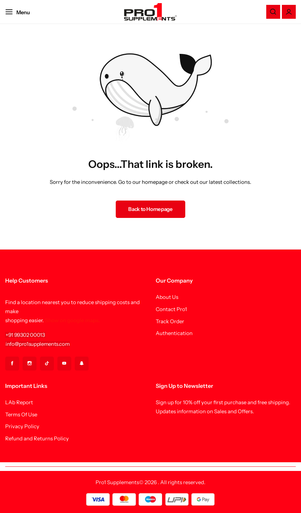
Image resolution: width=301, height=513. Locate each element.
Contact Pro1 (171, 309)
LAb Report (19, 402)
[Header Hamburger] (21, 11)
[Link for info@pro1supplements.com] (37, 344)
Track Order (170, 321)
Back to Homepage (150, 209)
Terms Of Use (21, 415)
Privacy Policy (22, 426)
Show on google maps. (72, 320)
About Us (167, 297)
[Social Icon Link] (12, 363)
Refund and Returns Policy (37, 438)
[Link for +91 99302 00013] (25, 335)
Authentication (174, 333)
